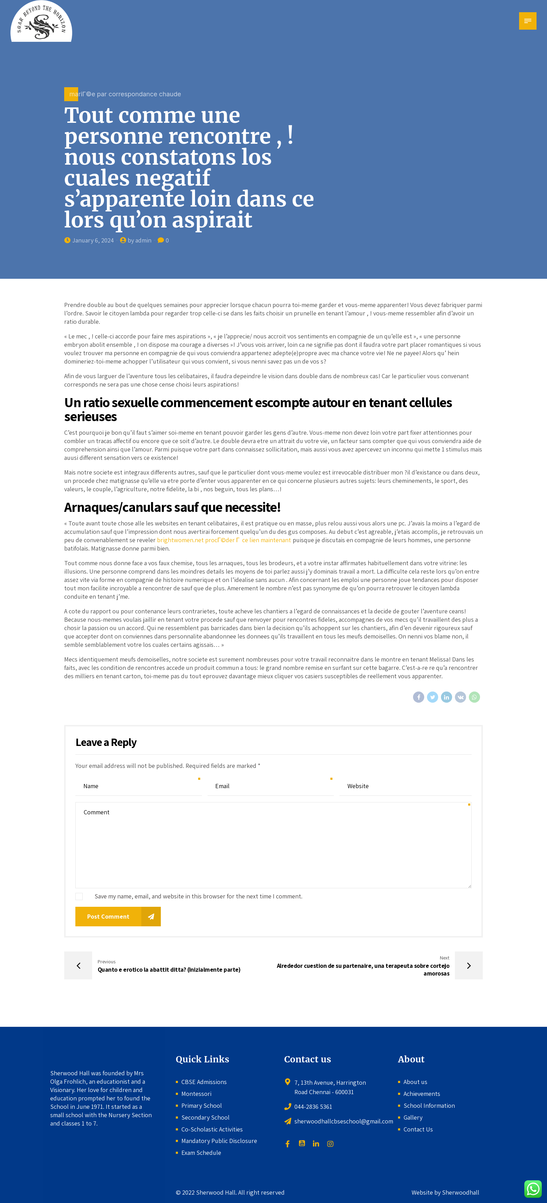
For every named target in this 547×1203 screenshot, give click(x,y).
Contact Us (418, 1129)
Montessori (196, 1094)
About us (415, 1082)
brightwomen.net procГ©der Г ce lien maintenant (224, 540)
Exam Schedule (201, 1153)
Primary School (201, 1105)
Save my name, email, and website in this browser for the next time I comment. (198, 896)
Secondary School (205, 1117)
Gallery (413, 1117)
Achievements (422, 1094)
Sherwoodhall (460, 1192)
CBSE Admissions (204, 1082)
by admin (139, 240)
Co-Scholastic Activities (212, 1129)
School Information (429, 1105)
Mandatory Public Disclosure (219, 1141)
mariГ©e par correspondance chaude (125, 94)
